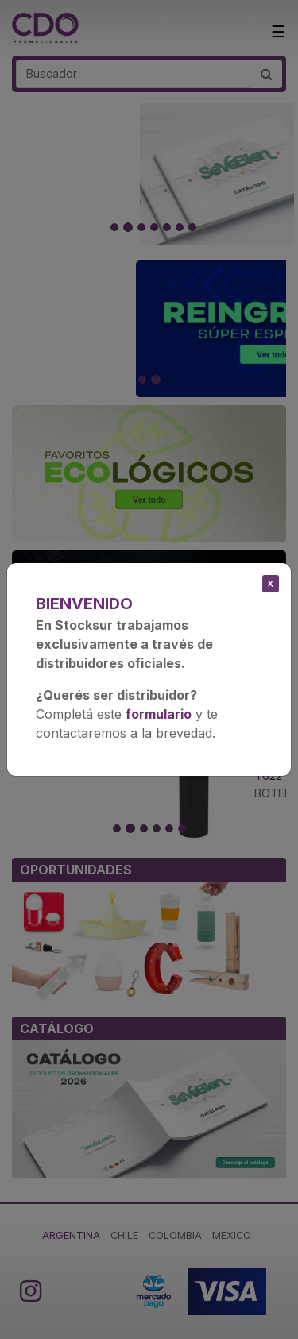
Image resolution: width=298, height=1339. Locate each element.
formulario (159, 714)
